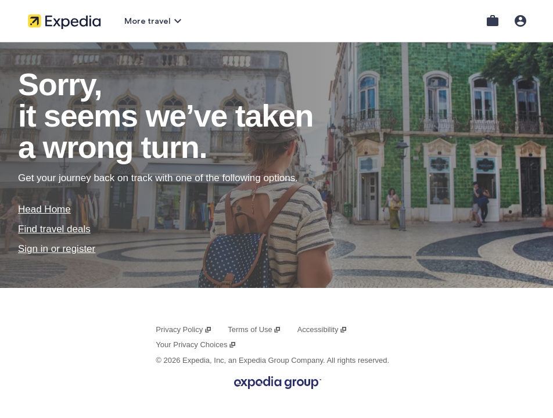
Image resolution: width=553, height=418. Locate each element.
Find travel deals (54, 229)
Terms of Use (254, 329)
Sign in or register (56, 248)
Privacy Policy (183, 329)
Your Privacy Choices (196, 344)
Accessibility (322, 329)
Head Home (44, 209)
